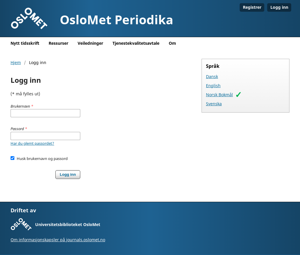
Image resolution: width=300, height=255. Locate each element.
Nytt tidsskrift (25, 43)
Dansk (212, 76)
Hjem (16, 62)
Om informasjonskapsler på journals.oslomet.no (58, 239)
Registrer (252, 7)
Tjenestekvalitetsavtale (135, 43)
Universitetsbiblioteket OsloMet (67, 224)
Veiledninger (90, 43)
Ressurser (58, 43)
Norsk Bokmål (219, 94)
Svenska (214, 103)
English (213, 85)
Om (172, 43)
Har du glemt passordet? (32, 143)
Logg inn (279, 7)
